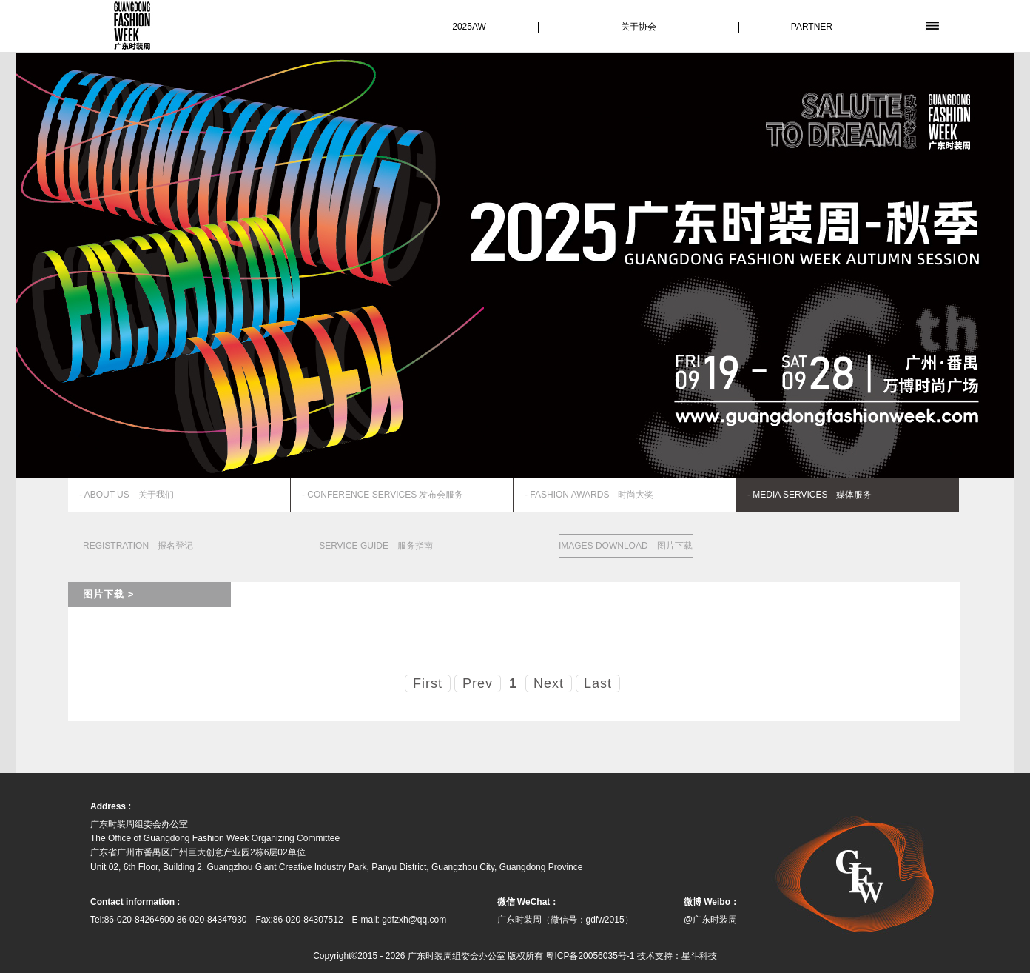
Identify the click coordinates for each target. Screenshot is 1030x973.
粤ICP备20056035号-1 (589, 956)
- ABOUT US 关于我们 (126, 494)
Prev (477, 683)
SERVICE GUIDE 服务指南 (376, 546)
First (427, 683)
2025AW (469, 26)
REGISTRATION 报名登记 (138, 546)
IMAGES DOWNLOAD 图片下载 (626, 546)
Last (598, 683)
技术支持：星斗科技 (677, 956)
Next (548, 683)
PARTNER (812, 26)
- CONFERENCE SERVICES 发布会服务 (382, 494)
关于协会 (638, 26)
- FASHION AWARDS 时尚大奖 (589, 494)
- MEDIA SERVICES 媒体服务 (809, 494)
